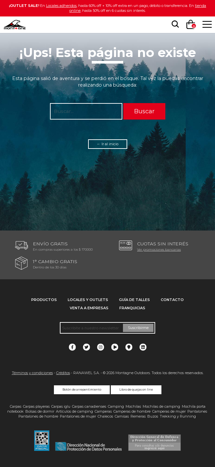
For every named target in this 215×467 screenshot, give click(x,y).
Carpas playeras (36, 406)
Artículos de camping (74, 411)
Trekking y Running (178, 416)
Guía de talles (134, 299)
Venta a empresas (89, 308)
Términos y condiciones (32, 373)
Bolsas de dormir (39, 411)
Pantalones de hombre (38, 416)
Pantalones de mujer (78, 416)
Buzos (152, 416)
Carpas (15, 406)
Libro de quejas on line (136, 389)
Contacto (172, 299)
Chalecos (105, 416)
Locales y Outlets (88, 299)
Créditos (63, 373)
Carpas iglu (60, 406)
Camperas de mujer (169, 411)
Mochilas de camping (161, 406)
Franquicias (132, 308)
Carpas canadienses (89, 406)
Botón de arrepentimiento (81, 389)
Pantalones (197, 411)
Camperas (103, 411)
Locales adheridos (61, 5)
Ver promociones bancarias (159, 249)
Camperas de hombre (132, 411)
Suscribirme (138, 327)
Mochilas (133, 406)
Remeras (138, 416)
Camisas (122, 416)
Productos (44, 299)
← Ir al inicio (107, 144)
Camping (116, 406)
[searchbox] (174, 24)
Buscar (144, 111)
